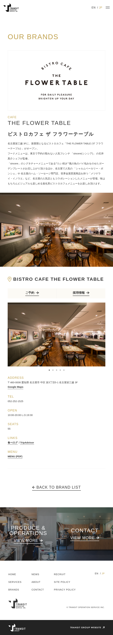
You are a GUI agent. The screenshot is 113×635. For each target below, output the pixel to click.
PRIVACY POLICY (65, 589)
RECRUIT (60, 574)
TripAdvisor (27, 442)
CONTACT (38, 589)
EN (94, 7)
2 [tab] (52, 370)
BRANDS (13, 589)
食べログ (13, 442)
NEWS (35, 574)
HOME (12, 574)
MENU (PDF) (15, 456)
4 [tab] (60, 370)
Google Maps (15, 386)
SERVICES (15, 582)
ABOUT (36, 582)
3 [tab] (56, 370)
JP (100, 7)
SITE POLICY (62, 582)
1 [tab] (49, 370)
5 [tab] (63, 370)
